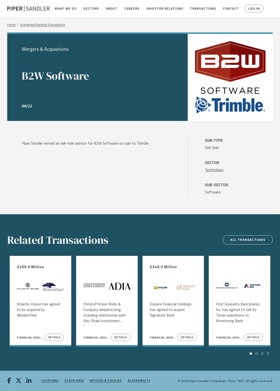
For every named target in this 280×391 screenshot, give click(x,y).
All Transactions (247, 239)
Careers (131, 8)
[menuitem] (65, 8)
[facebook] (9, 381)
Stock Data (74, 381)
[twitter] (19, 381)
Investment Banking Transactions (42, 25)
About (111, 8)
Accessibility (139, 381)
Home (11, 25)
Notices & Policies (106, 381)
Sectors (91, 8)
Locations (49, 381)
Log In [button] (254, 8)
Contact (230, 8)
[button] (65, 8)
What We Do (65, 8)
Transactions (202, 8)
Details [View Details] (54, 337)
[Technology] (214, 170)
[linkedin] (28, 381)
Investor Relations (164, 8)
